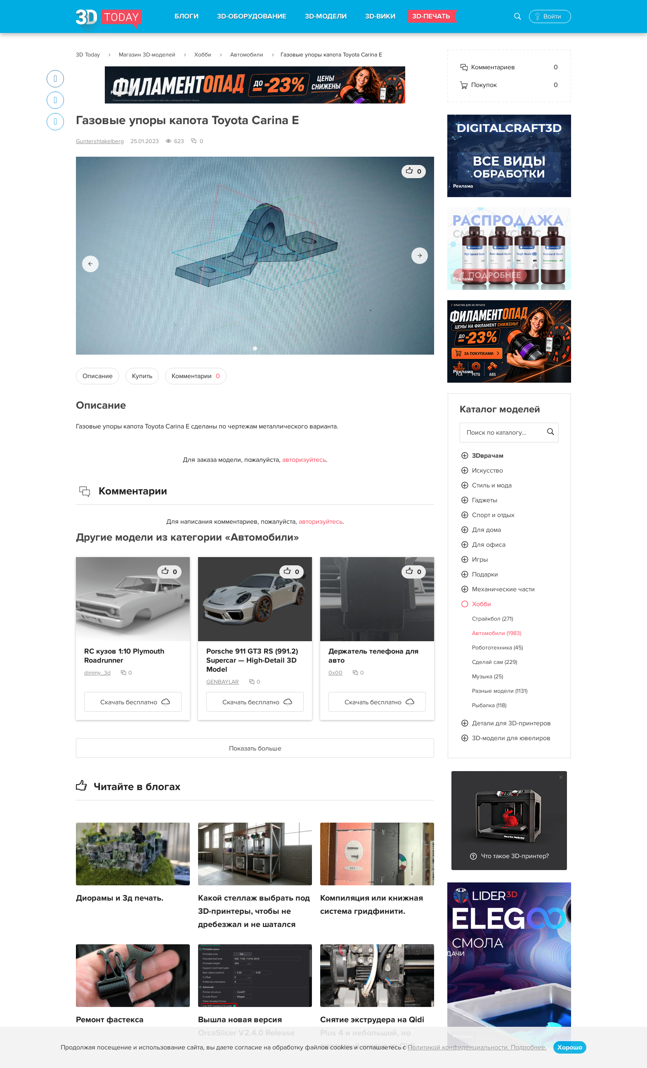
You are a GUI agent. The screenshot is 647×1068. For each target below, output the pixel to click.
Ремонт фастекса (110, 1020)
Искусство (487, 470)
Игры (480, 559)
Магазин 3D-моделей (147, 54)
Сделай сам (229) (494, 662)
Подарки (485, 574)
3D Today (88, 54)
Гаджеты (484, 500)
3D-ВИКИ (380, 16)
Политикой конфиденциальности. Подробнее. (477, 1047)
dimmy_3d (97, 672)
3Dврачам (487, 456)
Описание (98, 376)
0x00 (335, 672)
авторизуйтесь (304, 460)
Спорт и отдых (493, 515)
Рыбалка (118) (489, 705)
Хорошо (569, 1047)
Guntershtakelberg (100, 141)
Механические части (503, 589)
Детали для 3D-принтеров (511, 723)
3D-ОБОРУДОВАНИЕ (251, 16)
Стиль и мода (492, 485)
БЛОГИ (186, 16)
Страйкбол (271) (492, 618)
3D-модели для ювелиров (511, 738)
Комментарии (196, 376)
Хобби (202, 54)
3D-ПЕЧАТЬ (431, 16)
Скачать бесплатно (128, 702)
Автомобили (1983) (496, 633)
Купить (142, 376)
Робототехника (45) (497, 647)
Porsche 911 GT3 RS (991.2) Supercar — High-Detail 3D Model (252, 660)
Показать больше (255, 748)
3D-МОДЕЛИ (326, 16)
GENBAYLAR (222, 681)
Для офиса (488, 545)
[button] (90, 264)
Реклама (121, 92)
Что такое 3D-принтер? (515, 856)
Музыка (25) (487, 676)
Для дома (486, 530)
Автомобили (246, 54)
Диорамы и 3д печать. (119, 898)
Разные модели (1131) (499, 690)
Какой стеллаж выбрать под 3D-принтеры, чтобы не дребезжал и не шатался (254, 911)
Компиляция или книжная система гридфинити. (371, 904)
